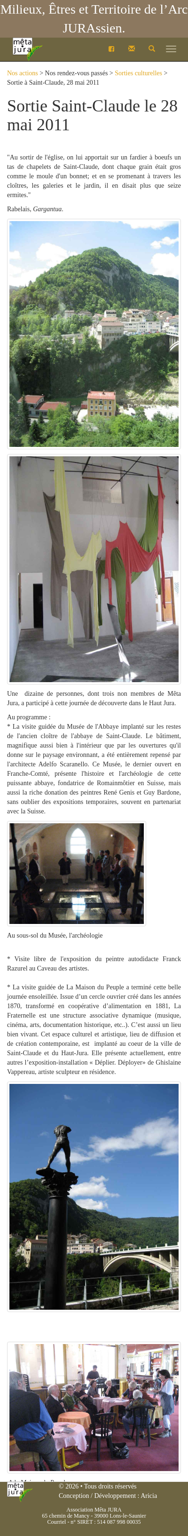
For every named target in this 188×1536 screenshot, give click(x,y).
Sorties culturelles (138, 73)
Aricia (149, 1495)
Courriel (56, 1522)
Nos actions (22, 73)
